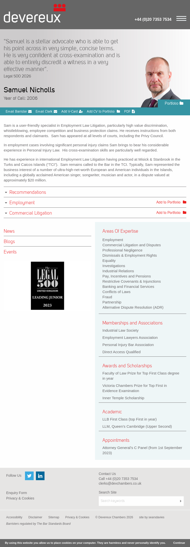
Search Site (108, 492)
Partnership (111, 302)
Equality (109, 260)
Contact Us (107, 474)
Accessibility (14, 517)
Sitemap (53, 517)
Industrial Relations (118, 271)
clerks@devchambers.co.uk (120, 483)
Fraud (107, 297)
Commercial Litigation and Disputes (131, 245)
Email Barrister (19, 111)
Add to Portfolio (171, 202)
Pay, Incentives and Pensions (126, 276)
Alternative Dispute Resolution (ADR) (133, 307)
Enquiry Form (16, 493)
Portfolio (174, 103)
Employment (112, 240)
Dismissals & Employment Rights (129, 255)
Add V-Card (72, 111)
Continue (179, 542)
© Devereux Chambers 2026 (114, 517)
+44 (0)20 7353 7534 (153, 19)
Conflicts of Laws (116, 292)
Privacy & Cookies (20, 498)
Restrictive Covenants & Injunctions (131, 281)
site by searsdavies (151, 517)
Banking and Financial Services (128, 286)
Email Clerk (46, 111)
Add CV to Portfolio (103, 111)
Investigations (113, 266)
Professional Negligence (122, 250)
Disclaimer (35, 517)
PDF (129, 111)
